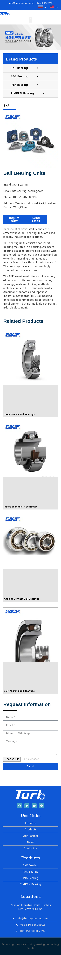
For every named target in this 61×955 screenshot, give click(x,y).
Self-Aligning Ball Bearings (19, 691)
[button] (30, 20)
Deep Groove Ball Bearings (19, 414)
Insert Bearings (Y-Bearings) (20, 506)
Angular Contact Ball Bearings (21, 599)
